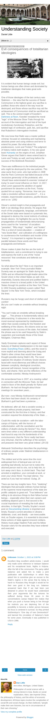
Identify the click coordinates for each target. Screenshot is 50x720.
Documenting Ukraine (19, 509)
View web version (25, 675)
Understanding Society (24, 29)
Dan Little (20, 683)
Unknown (12, 557)
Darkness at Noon (9, 117)
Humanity (11, 153)
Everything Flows (16, 349)
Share (6, 543)
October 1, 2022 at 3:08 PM (29, 557)
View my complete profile (11, 712)
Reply (10, 624)
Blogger (30, 717)
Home (25, 670)
